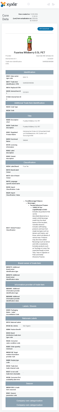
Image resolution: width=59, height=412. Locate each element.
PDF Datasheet (44, 29)
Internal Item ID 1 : (11, 59)
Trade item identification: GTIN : (14, 63)
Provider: (8, 56)
